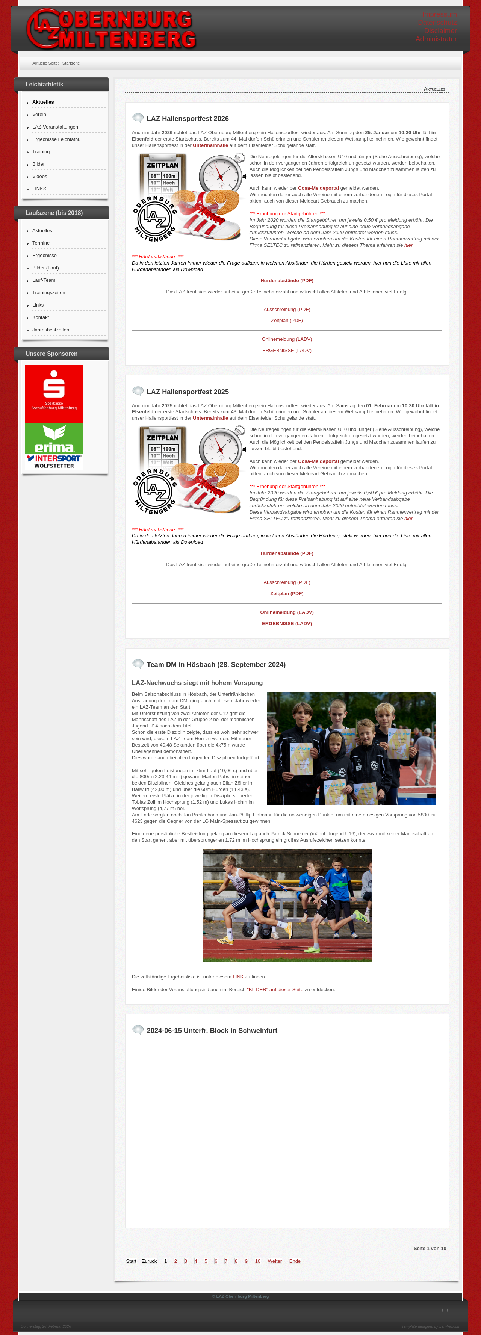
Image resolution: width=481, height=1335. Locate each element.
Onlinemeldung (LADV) (287, 339)
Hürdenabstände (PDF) (286, 280)
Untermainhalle (210, 145)
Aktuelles (43, 102)
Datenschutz (437, 22)
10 (257, 1261)
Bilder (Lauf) (45, 268)
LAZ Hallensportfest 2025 (188, 392)
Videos (39, 176)
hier (408, 245)
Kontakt (40, 317)
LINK (239, 977)
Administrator (436, 39)
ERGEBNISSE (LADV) (287, 350)
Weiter (275, 1261)
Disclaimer (440, 31)
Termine (41, 243)
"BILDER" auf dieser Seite (275, 989)
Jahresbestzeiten (50, 330)
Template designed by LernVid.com (431, 1326)
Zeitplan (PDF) (287, 320)
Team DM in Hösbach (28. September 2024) (216, 664)
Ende (295, 1261)
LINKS (39, 189)
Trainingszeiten (48, 292)
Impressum (439, 14)
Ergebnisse (44, 255)
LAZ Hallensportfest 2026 (188, 118)
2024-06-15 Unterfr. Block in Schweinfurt (212, 1030)
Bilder (38, 164)
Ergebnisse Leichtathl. (56, 139)
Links (38, 305)
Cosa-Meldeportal (318, 188)
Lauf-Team (43, 280)
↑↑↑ (445, 1309)
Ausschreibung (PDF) (286, 309)
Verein (39, 114)
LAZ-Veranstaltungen (55, 127)
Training (41, 151)
